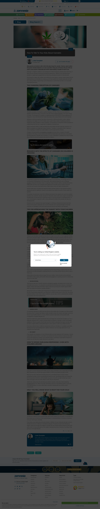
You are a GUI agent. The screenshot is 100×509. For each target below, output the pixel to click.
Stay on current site (63, 263)
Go (64, 260)
